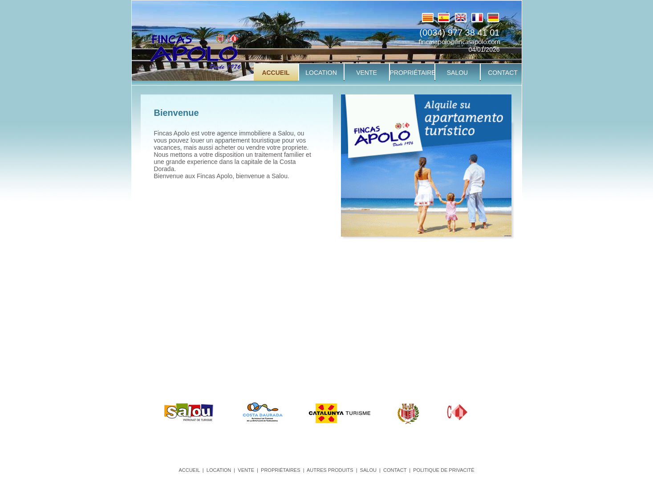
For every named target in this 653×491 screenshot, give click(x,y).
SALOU (368, 470)
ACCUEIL (188, 470)
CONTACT (394, 470)
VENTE (246, 470)
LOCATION (219, 470)
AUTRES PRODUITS (330, 470)
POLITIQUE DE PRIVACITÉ (443, 470)
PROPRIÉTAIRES (280, 470)
